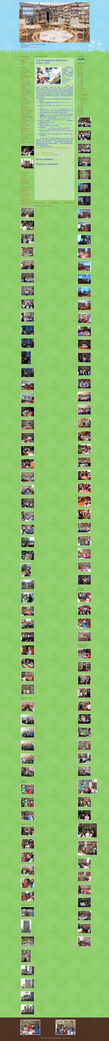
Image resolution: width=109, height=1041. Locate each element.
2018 (80, 82)
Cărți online (23, 89)
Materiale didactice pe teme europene (25, 190)
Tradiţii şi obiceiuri (25, 142)
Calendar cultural (24, 85)
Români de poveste (25, 198)
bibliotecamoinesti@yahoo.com (31, 47)
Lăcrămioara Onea (26, 58)
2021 (80, 76)
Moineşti (22, 118)
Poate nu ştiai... (24, 120)
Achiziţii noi (23, 70)
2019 (80, 80)
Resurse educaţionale (25, 131)
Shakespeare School (25, 200)
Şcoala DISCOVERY (25, 202)
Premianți (23, 122)
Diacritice (23, 185)
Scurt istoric (23, 136)
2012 (80, 111)
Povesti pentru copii (25, 193)
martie (81, 102)
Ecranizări (23, 94)
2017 (80, 84)
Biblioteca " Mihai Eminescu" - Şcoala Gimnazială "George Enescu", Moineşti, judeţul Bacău (51, 10)
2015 (80, 105)
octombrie (82, 90)
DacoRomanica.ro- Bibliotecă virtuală (25, 182)
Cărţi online (23, 176)
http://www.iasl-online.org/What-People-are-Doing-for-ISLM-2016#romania (53, 147)
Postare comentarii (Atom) (46, 205)
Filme (22, 96)
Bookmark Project (25, 83)
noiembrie (82, 88)
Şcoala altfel (23, 138)
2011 (80, 113)
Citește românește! (25, 91)
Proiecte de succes (25, 124)
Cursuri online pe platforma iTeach (24, 179)
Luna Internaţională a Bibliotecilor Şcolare (48, 154)
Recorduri (23, 126)
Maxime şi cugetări (25, 113)
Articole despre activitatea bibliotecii (25, 76)
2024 (80, 70)
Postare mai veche (69, 202)
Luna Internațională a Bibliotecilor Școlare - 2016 (84, 94)
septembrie (82, 98)
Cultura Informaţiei (25, 93)
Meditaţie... (23, 115)
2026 (80, 66)
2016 (80, 86)
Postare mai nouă (39, 202)
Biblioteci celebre (24, 81)
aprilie (81, 100)
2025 (80, 68)
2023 (80, 72)
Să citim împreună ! (25, 134)
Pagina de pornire (54, 202)
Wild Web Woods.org (25, 203)
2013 (80, 109)
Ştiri (21, 140)
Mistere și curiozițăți (25, 116)
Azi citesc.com (24, 175)
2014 (80, 107)
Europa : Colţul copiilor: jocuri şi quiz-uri (26, 187)
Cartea (22, 87)
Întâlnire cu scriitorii (25, 101)
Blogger (69, 1038)
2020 (80, 78)
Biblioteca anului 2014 (25, 78)
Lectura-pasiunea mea (26, 103)
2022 (80, 74)
